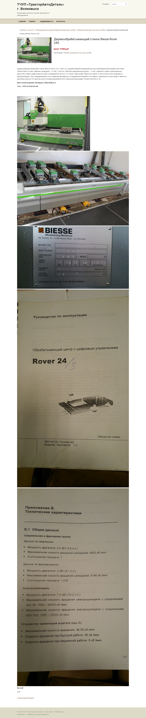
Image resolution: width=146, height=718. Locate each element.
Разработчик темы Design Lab (38, 715)
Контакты (60, 21)
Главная (22, 21)
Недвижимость (46, 21)
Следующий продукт (25, 698)
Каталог (106, 4)
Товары (32, 21)
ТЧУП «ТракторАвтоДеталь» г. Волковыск (40, 6)
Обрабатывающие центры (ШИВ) (77, 53)
